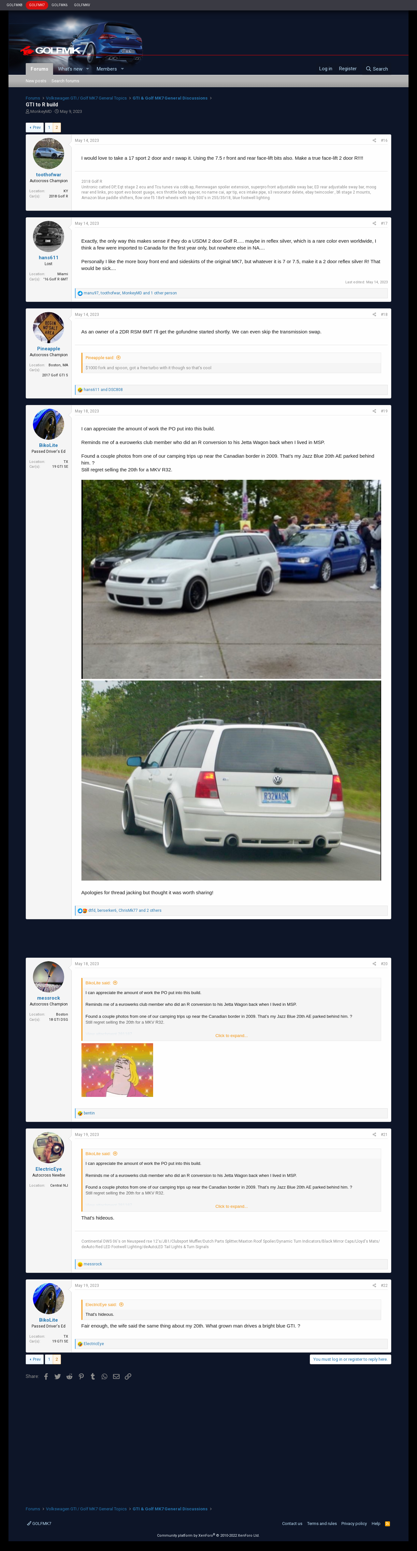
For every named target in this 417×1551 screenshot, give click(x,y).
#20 (384, 964)
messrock (48, 998)
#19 (384, 411)
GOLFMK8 (14, 5)
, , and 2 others (125, 910)
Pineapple (48, 349)
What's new (70, 69)
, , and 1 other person (130, 293)
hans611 (49, 258)
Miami (62, 274)
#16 (384, 140)
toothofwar (48, 175)
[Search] (376, 69)
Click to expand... (231, 1035)
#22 (384, 1285)
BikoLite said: (98, 982)
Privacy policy (354, 1523)
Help (376, 1523)
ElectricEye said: (101, 1304)
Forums (39, 69)
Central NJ (59, 1185)
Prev (37, 127)
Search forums (65, 80)
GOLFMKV (82, 5)
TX (66, 462)
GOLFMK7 (37, 5)
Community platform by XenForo (208, 1535)
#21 (384, 1134)
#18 (384, 314)
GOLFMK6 (59, 5)
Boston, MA (58, 365)
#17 (384, 223)
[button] (87, 69)
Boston (62, 1014)
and (103, 389)
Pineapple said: (100, 357)
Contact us (292, 1523)
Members (107, 69)
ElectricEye (49, 1169)
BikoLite (48, 445)
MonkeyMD (41, 111)
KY (66, 191)
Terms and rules (322, 1523)
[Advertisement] (208, 938)
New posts (36, 80)
